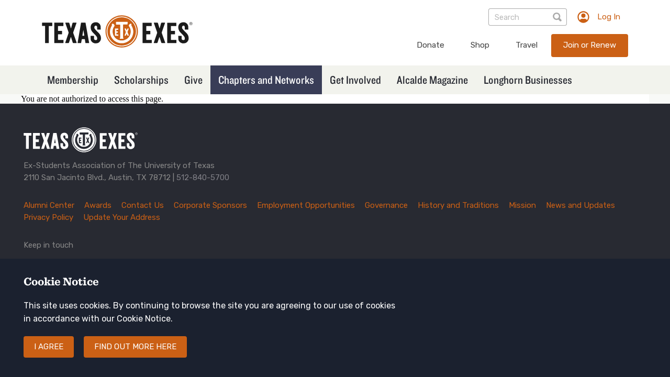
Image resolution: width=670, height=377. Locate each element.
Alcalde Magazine (432, 79)
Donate (430, 45)
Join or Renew (589, 45)
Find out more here (135, 355)
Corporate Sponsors (210, 205)
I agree (48, 355)
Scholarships (141, 79)
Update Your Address (121, 217)
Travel (527, 45)
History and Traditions (458, 205)
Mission (522, 205)
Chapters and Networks (266, 79)
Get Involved (355, 79)
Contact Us (142, 205)
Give (193, 79)
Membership (72, 79)
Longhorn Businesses (528, 79)
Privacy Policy (48, 217)
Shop (480, 45)
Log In (608, 16)
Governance (386, 205)
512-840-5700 (202, 177)
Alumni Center (49, 205)
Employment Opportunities (306, 205)
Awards (97, 205)
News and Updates (580, 205)
